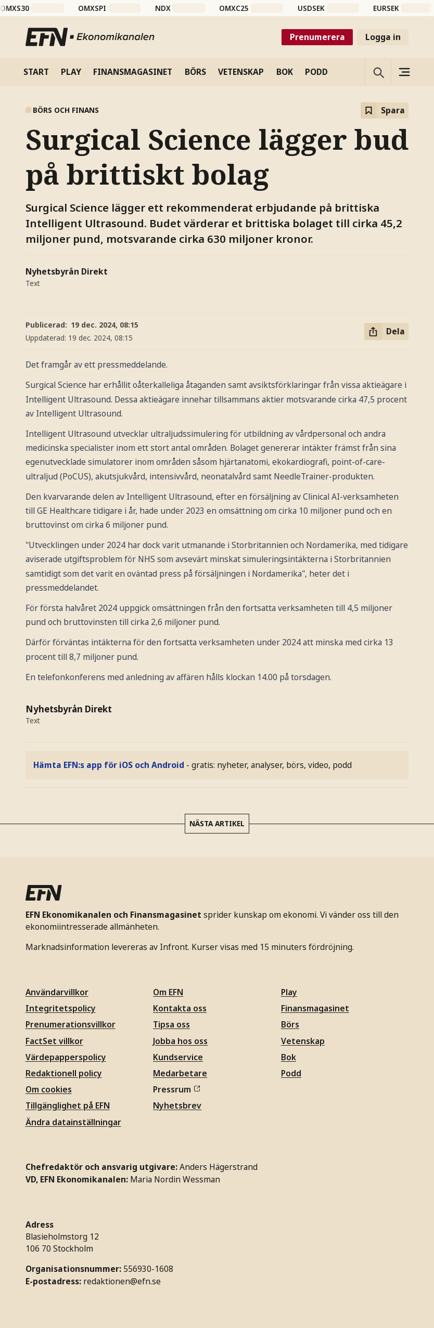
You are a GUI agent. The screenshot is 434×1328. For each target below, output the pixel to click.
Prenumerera (317, 37)
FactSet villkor (54, 1041)
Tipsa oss (171, 1024)
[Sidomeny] (404, 72)
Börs (290, 1024)
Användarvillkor (56, 992)
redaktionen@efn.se (122, 1281)
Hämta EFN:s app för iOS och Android (108, 765)
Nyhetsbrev (177, 1105)
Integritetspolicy (60, 1008)
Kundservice (178, 1057)
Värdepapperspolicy (65, 1057)
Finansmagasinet (315, 1008)
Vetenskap (303, 1041)
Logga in (383, 37)
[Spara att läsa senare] (385, 110)
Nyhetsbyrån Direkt (66, 271)
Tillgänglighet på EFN (67, 1105)
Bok (288, 1057)
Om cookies (48, 1089)
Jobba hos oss (180, 1041)
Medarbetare (180, 1073)
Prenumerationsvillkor (70, 1024)
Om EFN (168, 992)
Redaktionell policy (63, 1073)
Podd (291, 1073)
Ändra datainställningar (73, 1122)
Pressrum (176, 1089)
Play (289, 992)
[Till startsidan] (90, 37)
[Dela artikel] (386, 332)
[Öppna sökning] (378, 72)
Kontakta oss (180, 1008)
